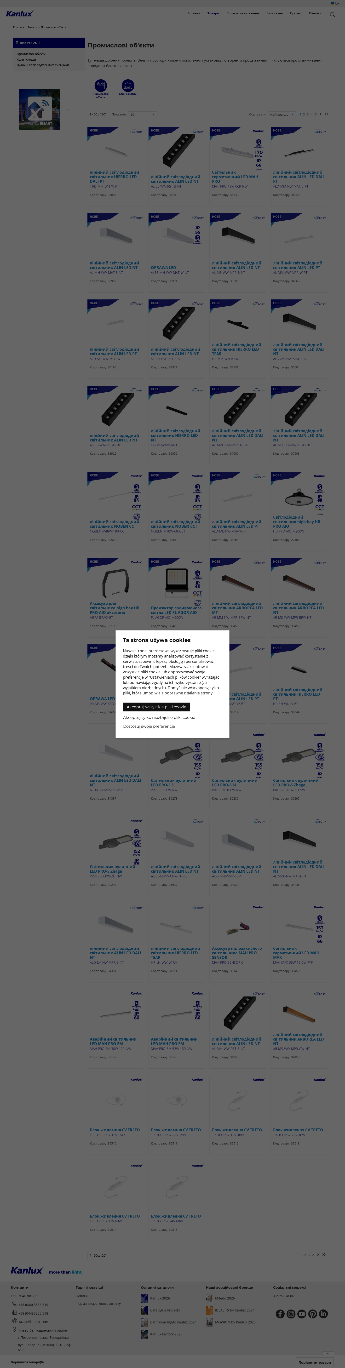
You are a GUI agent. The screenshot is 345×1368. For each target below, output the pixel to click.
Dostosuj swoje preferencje (149, 726)
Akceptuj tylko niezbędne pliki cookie (159, 717)
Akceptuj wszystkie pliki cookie (156, 706)
